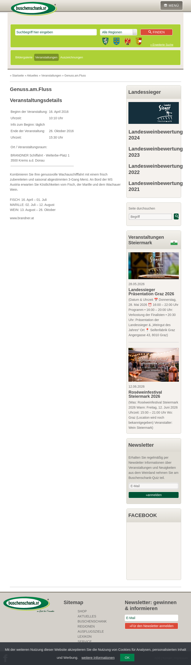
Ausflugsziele (91, 631)
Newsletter (141, 445)
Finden (156, 32)
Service (85, 641)
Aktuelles (87, 616)
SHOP (82, 611)
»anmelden (154, 495)
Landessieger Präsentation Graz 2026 (151, 291)
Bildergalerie (24, 57)
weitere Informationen (98, 657)
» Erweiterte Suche (161, 44)
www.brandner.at (22, 218)
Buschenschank (92, 621)
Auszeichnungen (71, 57)
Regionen (86, 626)
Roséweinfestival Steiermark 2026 (145, 394)
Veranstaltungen (46, 57)
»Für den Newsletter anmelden (151, 626)
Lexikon (85, 636)
